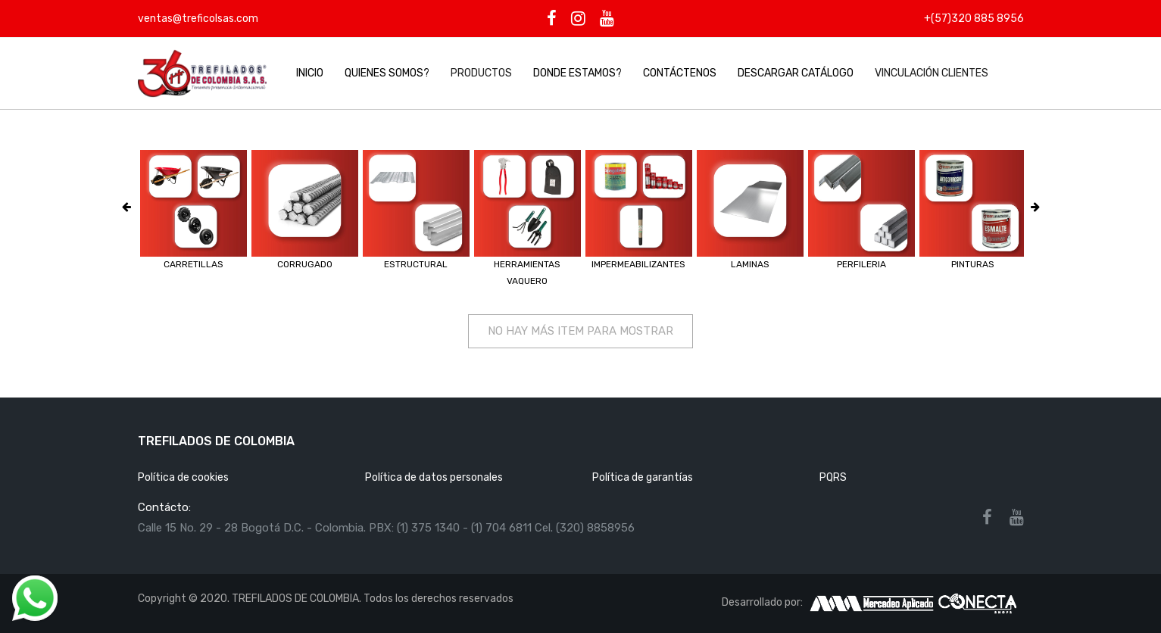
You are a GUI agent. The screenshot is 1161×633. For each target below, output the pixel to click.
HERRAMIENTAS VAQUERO (527, 272)
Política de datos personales (434, 477)
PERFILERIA (861, 264)
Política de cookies (183, 477)
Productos (481, 73)
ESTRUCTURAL (416, 264)
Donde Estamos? (577, 73)
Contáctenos (679, 73)
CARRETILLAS (193, 264)
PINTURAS (972, 264)
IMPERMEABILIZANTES (638, 264)
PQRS (833, 477)
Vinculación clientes (931, 73)
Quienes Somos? (387, 73)
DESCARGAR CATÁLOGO (796, 73)
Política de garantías (642, 477)
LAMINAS (750, 264)
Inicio (309, 73)
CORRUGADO (304, 264)
